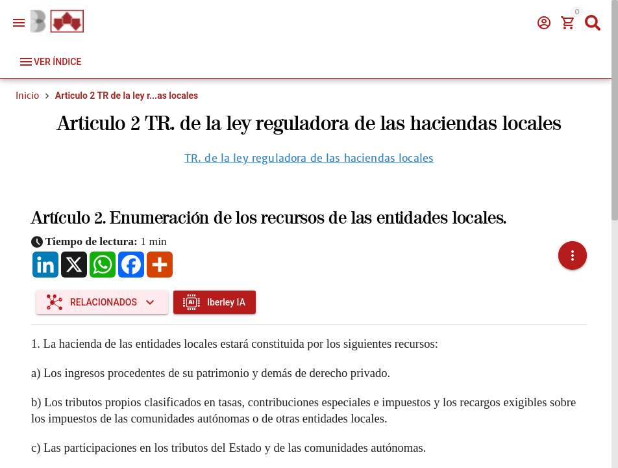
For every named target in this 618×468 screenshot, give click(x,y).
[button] (572, 247)
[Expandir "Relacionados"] (102, 286)
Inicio (27, 95)
